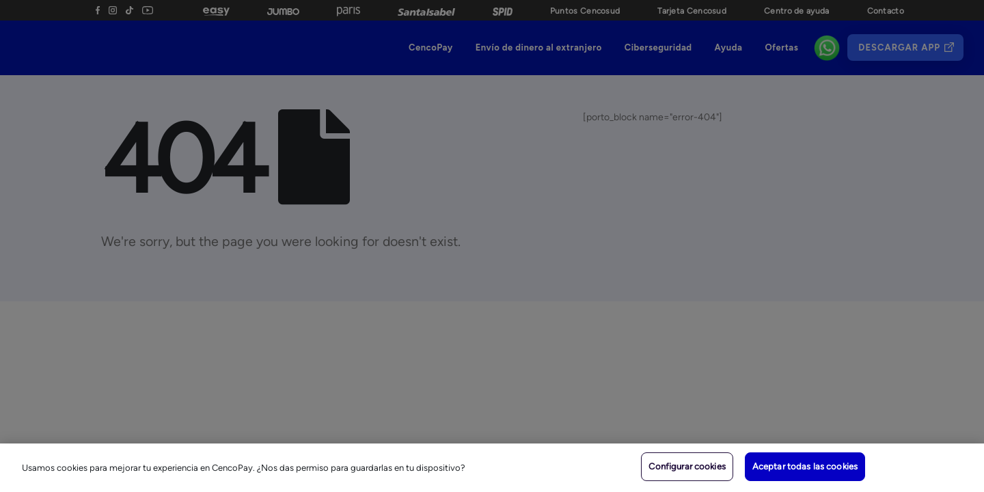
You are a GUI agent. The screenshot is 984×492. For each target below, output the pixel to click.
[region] (492, 467)
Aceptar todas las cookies (805, 466)
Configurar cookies (686, 466)
